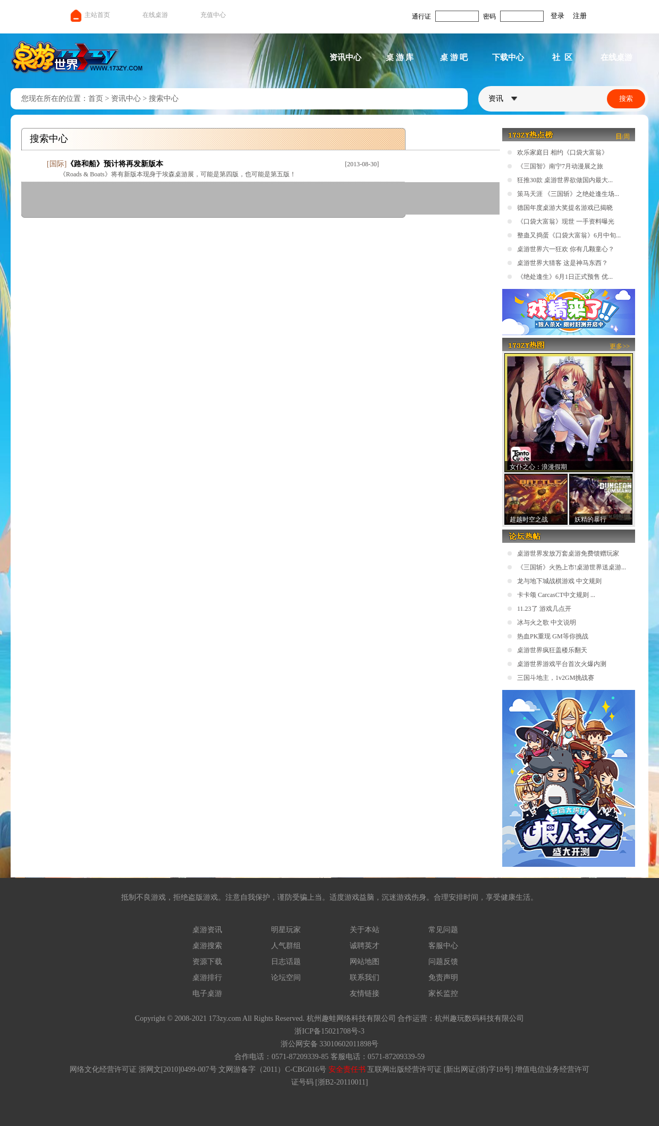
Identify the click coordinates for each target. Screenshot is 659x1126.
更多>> (620, 346)
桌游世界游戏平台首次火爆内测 (561, 664)
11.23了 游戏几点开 (544, 608)
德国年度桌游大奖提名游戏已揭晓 (565, 207)
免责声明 (443, 978)
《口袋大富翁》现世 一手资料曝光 (565, 221)
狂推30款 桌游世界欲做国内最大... (565, 180)
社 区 (562, 57)
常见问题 (443, 930)
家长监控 (443, 993)
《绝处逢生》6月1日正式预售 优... (565, 276)
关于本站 (364, 930)
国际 (56, 164)
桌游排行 (207, 978)
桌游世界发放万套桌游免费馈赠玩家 (568, 553)
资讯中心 (345, 57)
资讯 (502, 99)
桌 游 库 (400, 57)
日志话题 (286, 962)
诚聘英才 (364, 946)
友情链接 (364, 993)
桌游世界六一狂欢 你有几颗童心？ (565, 249)
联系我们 (364, 978)
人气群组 (286, 946)
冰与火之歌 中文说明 (546, 622)
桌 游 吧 (454, 57)
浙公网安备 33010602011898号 (330, 1044)
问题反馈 (443, 962)
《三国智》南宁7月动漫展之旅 (560, 166)
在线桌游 (155, 15)
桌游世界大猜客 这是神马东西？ (562, 263)
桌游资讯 (207, 930)
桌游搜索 (207, 946)
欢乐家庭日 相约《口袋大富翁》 (562, 152)
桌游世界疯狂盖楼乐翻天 (552, 650)
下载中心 (508, 57)
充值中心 (213, 15)
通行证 (421, 16)
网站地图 (364, 962)
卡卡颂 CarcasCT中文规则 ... (556, 595)
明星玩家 (286, 930)
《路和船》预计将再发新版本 (114, 164)
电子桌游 (207, 993)
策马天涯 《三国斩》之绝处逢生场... (568, 194)
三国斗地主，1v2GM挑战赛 (555, 677)
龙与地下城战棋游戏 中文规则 (559, 581)
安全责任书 (347, 1069)
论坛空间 (286, 978)
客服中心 (443, 946)
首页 (95, 99)
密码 (489, 16)
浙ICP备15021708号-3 (329, 1031)
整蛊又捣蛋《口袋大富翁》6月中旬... (569, 235)
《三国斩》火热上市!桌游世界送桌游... (571, 567)
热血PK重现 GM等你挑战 (552, 636)
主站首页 (89, 15)
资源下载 (207, 962)
